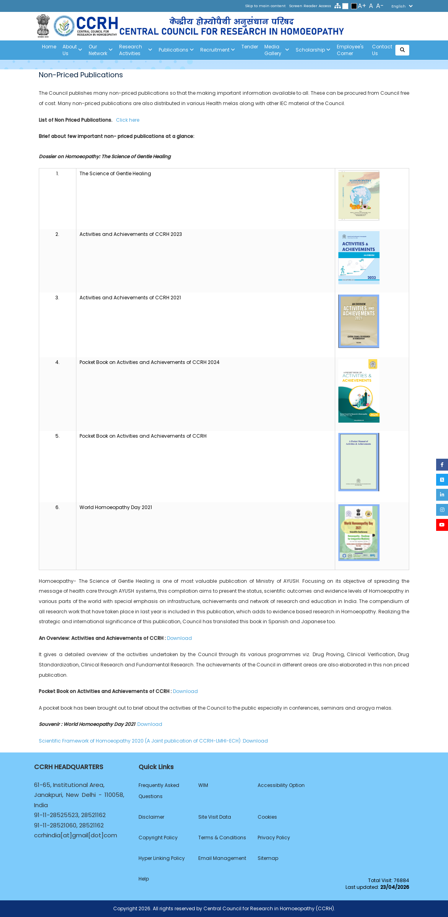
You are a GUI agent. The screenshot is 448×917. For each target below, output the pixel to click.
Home (49, 46)
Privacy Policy (274, 837)
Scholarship (313, 50)
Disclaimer (151, 817)
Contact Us (382, 50)
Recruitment (217, 50)
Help (144, 878)
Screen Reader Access (310, 5)
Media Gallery (276, 50)
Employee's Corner (350, 50)
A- (380, 5)
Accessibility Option (281, 785)
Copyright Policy (158, 837)
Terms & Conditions (222, 837)
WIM (203, 785)
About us (72, 50)
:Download (149, 724)
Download (179, 638)
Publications (176, 50)
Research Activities (135, 50)
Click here (127, 120)
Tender (249, 46)
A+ (362, 5)
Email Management (222, 858)
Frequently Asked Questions (159, 791)
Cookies (267, 817)
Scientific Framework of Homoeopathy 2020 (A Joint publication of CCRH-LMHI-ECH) (140, 740)
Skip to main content (265, 5)
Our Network (101, 50)
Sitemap (268, 858)
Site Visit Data (214, 817)
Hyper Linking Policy (162, 858)
